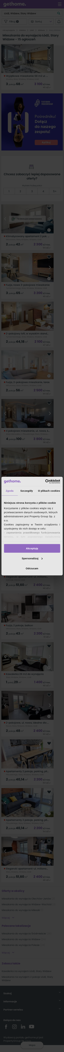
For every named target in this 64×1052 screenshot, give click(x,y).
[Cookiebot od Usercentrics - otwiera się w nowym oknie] (45, 481)
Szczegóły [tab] (26, 490)
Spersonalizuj (32, 558)
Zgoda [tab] (9, 490)
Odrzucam (32, 568)
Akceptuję (32, 548)
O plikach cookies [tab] (49, 490)
